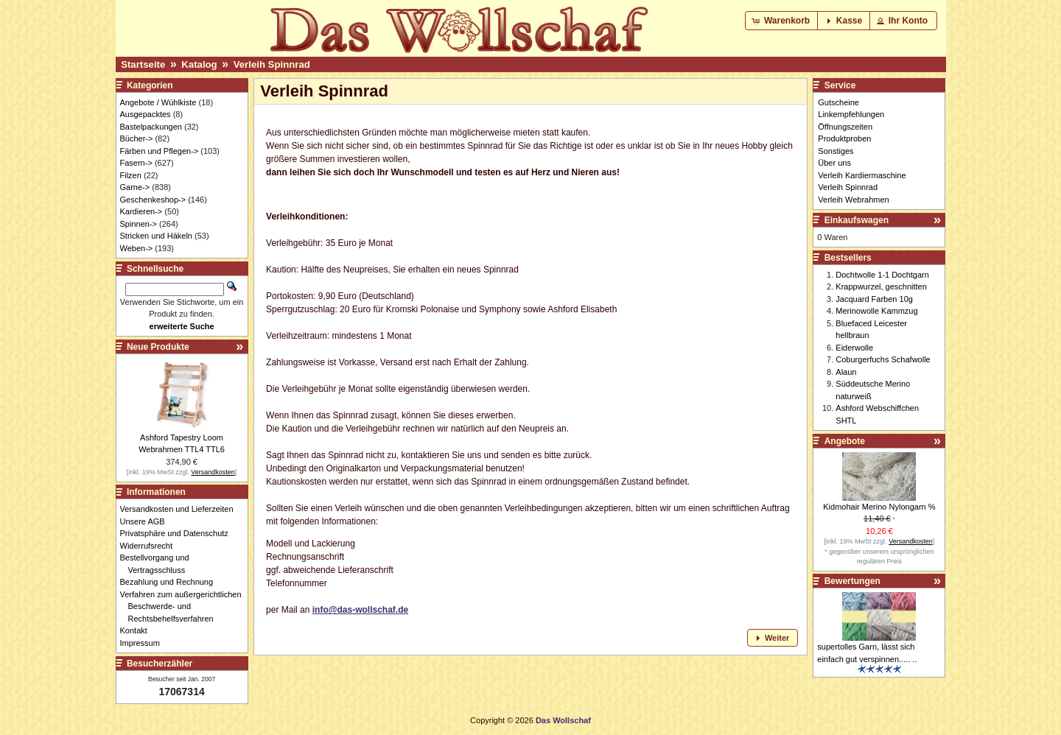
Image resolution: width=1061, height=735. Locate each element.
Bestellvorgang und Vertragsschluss (158, 563)
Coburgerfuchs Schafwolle (883, 359)
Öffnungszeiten (845, 126)
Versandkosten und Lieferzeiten (181, 508)
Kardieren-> (141, 211)
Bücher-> (136, 138)
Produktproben (844, 138)
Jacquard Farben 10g (874, 299)
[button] (782, 20)
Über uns (834, 162)
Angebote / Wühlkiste (158, 102)
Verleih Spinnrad (272, 64)
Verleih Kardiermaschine (862, 175)
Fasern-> (136, 162)
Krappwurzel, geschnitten (881, 286)
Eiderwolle (854, 347)
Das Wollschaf (563, 720)
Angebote (844, 441)
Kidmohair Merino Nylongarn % (879, 506)
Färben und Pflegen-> (159, 151)
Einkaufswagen (856, 220)
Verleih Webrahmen (853, 199)
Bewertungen (852, 581)
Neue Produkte (158, 347)
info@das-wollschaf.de (360, 610)
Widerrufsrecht (150, 545)
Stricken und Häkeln (156, 235)
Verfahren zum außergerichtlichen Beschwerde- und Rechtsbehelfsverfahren (185, 606)
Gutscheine (838, 102)
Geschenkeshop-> (153, 199)
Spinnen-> (138, 223)
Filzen (130, 175)
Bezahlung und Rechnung (171, 581)
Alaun (846, 372)
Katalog (199, 64)
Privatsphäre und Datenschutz (178, 533)
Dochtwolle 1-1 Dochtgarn (882, 274)
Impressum (144, 643)
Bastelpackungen (151, 126)
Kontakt (137, 630)
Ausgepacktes (145, 114)
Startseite (143, 64)
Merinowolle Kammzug (876, 310)
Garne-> (135, 187)
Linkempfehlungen (851, 114)
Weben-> (136, 248)
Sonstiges (835, 151)
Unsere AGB (146, 521)
